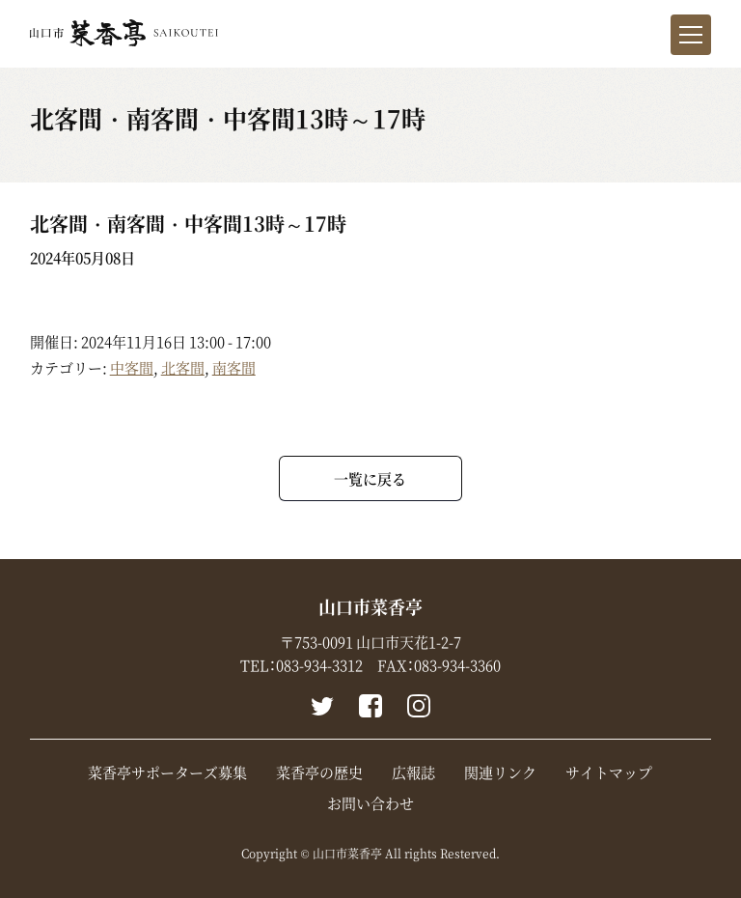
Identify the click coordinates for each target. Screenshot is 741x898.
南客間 (234, 368)
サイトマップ (608, 772)
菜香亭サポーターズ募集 (167, 772)
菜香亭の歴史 (319, 772)
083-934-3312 (319, 665)
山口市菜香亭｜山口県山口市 (124, 32)
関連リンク (500, 772)
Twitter (322, 705)
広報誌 (413, 772)
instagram (418, 705)
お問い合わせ (370, 803)
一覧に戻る (370, 478)
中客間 (131, 368)
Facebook (370, 705)
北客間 (183, 368)
